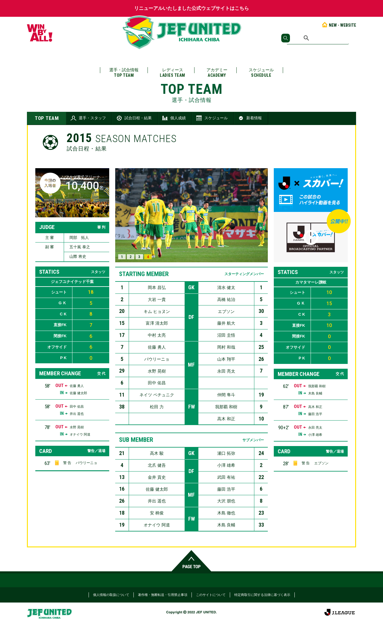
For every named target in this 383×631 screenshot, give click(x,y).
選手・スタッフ (88, 118)
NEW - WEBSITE (338, 25)
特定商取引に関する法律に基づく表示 (262, 595)
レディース (172, 72)
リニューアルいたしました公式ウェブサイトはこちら (191, 8)
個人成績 (173, 118)
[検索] (318, 38)
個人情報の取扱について (111, 595)
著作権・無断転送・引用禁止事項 (162, 595)
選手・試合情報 (124, 72)
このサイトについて (211, 595)
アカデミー (216, 72)
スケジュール (261, 72)
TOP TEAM (47, 118)
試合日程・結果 (133, 118)
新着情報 (249, 118)
